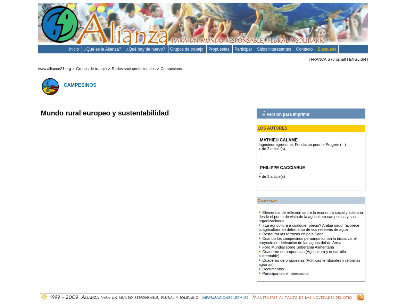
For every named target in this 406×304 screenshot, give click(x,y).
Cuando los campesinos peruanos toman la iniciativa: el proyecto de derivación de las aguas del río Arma (308, 240)
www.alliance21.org (54, 69)
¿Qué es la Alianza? (103, 49)
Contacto (305, 49)
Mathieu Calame (279, 140)
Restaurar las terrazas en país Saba (291, 234)
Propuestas (219, 49)
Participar (243, 49)
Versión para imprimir (286, 114)
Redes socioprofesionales (134, 69)
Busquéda (327, 49)
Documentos (271, 269)
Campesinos (171, 69)
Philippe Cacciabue (282, 167)
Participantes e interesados (284, 273)
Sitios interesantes (274, 49)
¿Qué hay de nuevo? (146, 49)
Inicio (74, 49)
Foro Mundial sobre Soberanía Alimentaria (296, 247)
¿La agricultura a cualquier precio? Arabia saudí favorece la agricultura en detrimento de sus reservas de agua (309, 227)
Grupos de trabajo (187, 49)
